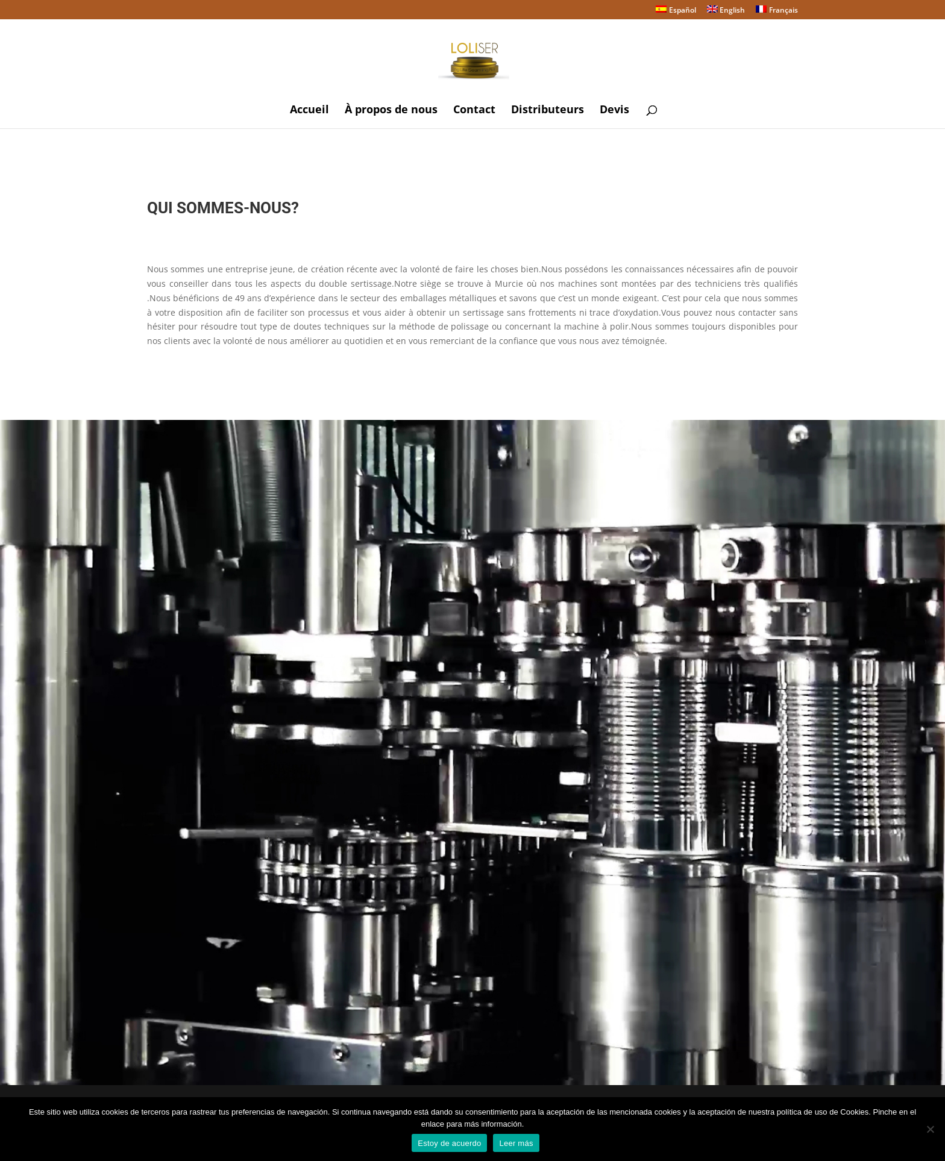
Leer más (516, 1143)
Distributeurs (547, 110)
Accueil (309, 110)
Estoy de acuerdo (449, 1143)
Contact (474, 110)
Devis (614, 110)
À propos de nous (391, 110)
